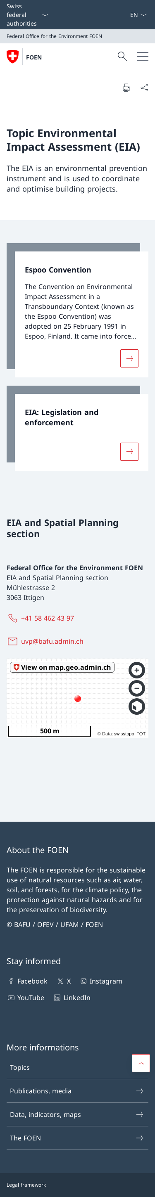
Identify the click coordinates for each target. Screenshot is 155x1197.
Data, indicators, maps (77, 1114)
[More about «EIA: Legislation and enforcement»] (129, 452)
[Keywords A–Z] (126, 14)
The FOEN (77, 1138)
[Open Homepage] (24, 56)
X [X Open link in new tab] (63, 981)
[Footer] (77, 1185)
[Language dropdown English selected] (138, 14)
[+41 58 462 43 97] (42, 618)
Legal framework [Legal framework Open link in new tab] (26, 1184)
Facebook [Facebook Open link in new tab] (27, 981)
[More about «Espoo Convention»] (129, 358)
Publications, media (77, 1091)
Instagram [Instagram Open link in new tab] (100, 981)
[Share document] (144, 87)
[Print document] (126, 87)
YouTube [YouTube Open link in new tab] (25, 997)
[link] (77, 310)
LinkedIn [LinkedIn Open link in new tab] (71, 997)
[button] (141, 1063)
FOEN (34, 57)
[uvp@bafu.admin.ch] (47, 641)
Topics (77, 1067)
